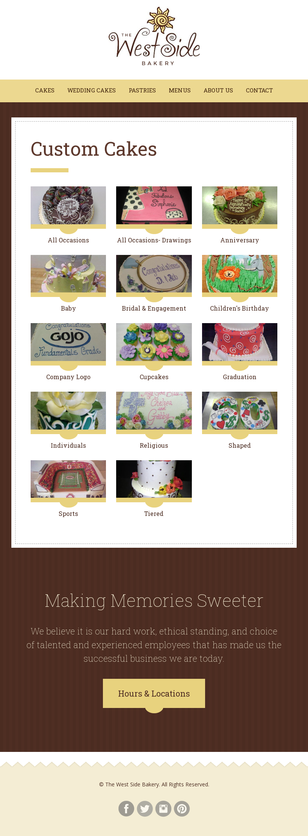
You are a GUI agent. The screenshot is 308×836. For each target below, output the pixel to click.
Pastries (142, 90)
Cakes (44, 90)
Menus (180, 90)
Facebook (126, 808)
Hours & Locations (154, 693)
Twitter (145, 808)
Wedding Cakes (91, 90)
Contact (259, 90)
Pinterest (182, 808)
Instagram (163, 808)
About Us (218, 90)
